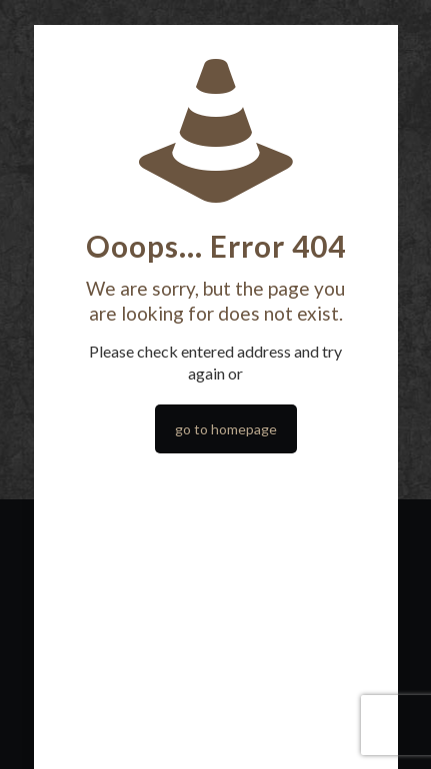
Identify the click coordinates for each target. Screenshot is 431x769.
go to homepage (226, 428)
